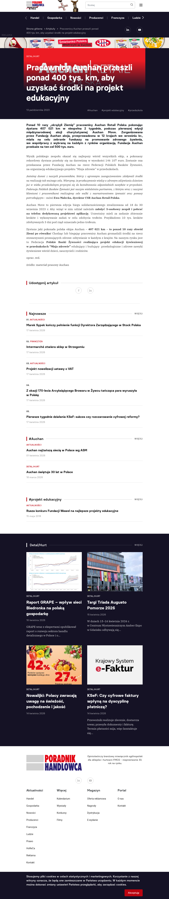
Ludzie (136, 17)
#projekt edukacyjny (113, 110)
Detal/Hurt (33, 466)
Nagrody (91, 805)
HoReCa (30, 848)
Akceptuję (133, 892)
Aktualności (37, 320)
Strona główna (34, 28)
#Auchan (92, 110)
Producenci (96, 17)
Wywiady (61, 805)
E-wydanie (92, 820)
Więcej (139, 313)
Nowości (75, 17)
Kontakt (30, 862)
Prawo (29, 841)
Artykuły (50, 28)
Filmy (59, 820)
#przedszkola (135, 110)
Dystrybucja (93, 813)
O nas (121, 798)
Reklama (30, 855)
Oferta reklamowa (96, 798)
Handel (34, 17)
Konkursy (62, 813)
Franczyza (117, 17)
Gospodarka (54, 17)
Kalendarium (63, 798)
